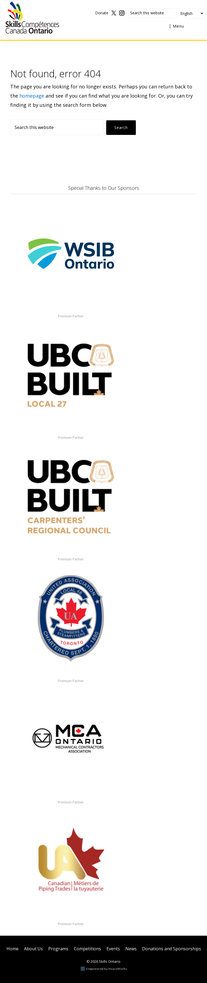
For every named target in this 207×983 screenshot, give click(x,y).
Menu (178, 26)
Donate (101, 12)
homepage (31, 95)
